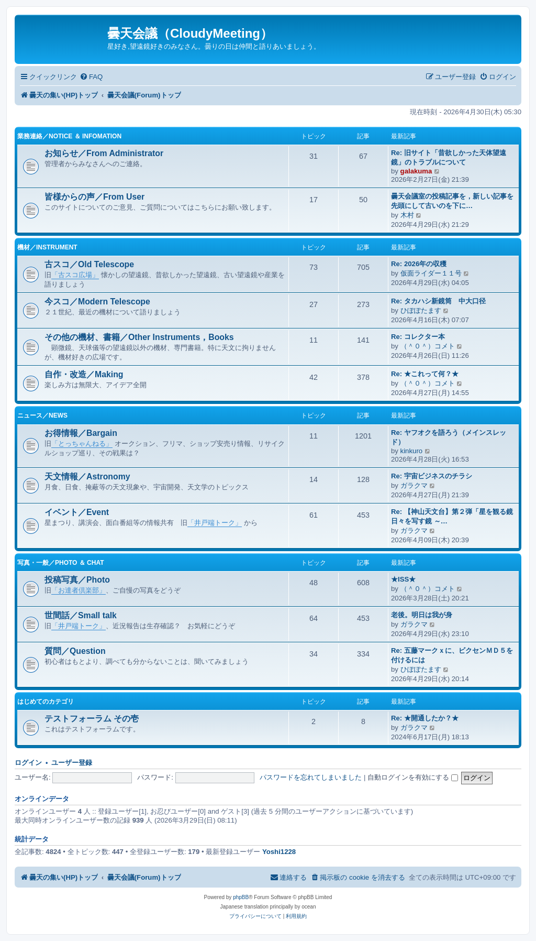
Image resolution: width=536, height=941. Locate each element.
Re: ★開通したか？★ (425, 718)
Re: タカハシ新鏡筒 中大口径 (438, 301)
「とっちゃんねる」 (82, 443)
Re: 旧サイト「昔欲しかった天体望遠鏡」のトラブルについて (448, 157)
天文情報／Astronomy (87, 476)
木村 (407, 215)
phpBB (241, 897)
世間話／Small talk (80, 615)
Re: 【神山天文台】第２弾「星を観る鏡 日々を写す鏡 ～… (452, 516)
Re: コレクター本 (418, 337)
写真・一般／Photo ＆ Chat (60, 562)
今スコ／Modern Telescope (97, 301)
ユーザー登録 (71, 763)
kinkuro (411, 451)
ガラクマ (414, 485)
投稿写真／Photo (77, 579)
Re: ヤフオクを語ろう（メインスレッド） (448, 437)
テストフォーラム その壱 (91, 718)
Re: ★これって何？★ (425, 374)
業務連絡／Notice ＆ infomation (69, 136)
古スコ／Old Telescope (89, 264)
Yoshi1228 (279, 852)
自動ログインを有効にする (412, 777)
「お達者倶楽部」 (78, 590)
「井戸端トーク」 (214, 523)
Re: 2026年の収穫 (418, 264)
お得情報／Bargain (80, 433)
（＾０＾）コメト (427, 346)
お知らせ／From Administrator (103, 153)
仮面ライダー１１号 (431, 273)
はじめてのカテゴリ (45, 701)
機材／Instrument (47, 247)
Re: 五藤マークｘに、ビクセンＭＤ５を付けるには (452, 655)
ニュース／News (42, 415)
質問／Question (75, 651)
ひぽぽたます (420, 310)
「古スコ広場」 (75, 275)
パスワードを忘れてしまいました (311, 777)
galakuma (416, 171)
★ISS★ (403, 579)
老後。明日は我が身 (421, 615)
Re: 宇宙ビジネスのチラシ (431, 476)
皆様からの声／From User (94, 196)
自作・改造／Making (84, 374)
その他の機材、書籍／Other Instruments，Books (139, 337)
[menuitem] (91, 76)
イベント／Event (76, 512)
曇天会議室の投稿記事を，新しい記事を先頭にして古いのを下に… (452, 201)
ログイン (28, 763)
